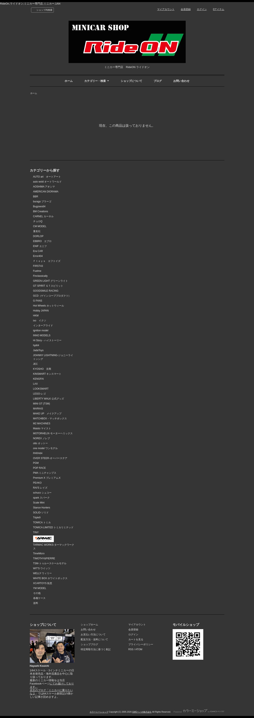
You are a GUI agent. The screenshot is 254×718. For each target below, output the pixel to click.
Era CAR (38, 251)
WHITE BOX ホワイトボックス (50, 578)
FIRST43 (38, 266)
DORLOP (38, 236)
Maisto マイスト (42, 428)
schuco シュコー (42, 492)
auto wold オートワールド (47, 181)
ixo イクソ (39, 320)
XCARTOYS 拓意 (42, 583)
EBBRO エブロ (42, 241)
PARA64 (37, 453)
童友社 (37, 231)
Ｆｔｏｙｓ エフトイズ (46, 261)
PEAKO (37, 482)
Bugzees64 (39, 206)
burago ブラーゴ (42, 201)
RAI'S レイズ (40, 487)
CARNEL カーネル (43, 216)
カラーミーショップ (99, 712)
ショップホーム (89, 624)
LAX (35, 383)
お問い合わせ (181, 80)
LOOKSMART (41, 388)
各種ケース (39, 598)
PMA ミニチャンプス (45, 472)
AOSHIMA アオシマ (44, 186)
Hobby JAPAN (41, 310)
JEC (35, 364)
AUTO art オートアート (47, 176)
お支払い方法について (93, 634)
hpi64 (36, 345)
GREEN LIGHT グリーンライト (50, 280)
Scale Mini (39, 502)
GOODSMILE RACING (46, 290)
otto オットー (40, 443)
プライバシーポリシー (140, 644)
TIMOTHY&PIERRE (44, 558)
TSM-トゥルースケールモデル (49, 563)
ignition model (40, 330)
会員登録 (186, 9)
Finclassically (40, 275)
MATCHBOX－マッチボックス (50, 418)
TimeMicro (39, 553)
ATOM (138, 649)
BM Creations (40, 211)
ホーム (69, 80)
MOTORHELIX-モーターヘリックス (53, 433)
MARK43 (38, 408)
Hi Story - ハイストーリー (47, 340)
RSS (131, 649)
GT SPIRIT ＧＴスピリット (48, 285)
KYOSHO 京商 (42, 368)
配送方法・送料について (94, 639)
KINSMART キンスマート (47, 373)
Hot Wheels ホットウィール (48, 305)
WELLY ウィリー (42, 573)
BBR (35, 196)
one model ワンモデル (45, 448)
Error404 (38, 256)
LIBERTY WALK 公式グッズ (48, 398)
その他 (37, 593)
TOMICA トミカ (42, 522)
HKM (36, 315)
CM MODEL (40, 226)
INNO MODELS (42, 335)
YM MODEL (39, 588)
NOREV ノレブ (41, 438)
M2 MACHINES (41, 423)
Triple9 (37, 517)
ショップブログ (89, 644)
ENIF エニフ (40, 246)
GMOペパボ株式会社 (142, 712)
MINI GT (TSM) (41, 403)
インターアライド (43, 325)
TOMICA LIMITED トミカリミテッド (53, 527)
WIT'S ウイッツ (42, 568)
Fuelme (37, 271)
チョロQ (37, 221)
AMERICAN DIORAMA (46, 191)
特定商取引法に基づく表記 (96, 649)
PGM (36, 463)
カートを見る (135, 639)
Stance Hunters (41, 507)
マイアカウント (166, 9)
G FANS (37, 300)
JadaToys (38, 350)
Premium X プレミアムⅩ (47, 477)
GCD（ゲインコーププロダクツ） (52, 295)
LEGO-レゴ (39, 393)
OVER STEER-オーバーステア (50, 458)
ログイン (202, 9)
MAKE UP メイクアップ (47, 413)
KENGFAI (38, 378)
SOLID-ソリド (41, 512)
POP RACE (39, 467)
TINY (36, 532)
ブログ (158, 80)
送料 (35, 603)
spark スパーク (41, 497)
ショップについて (131, 80)
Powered (198, 712)
